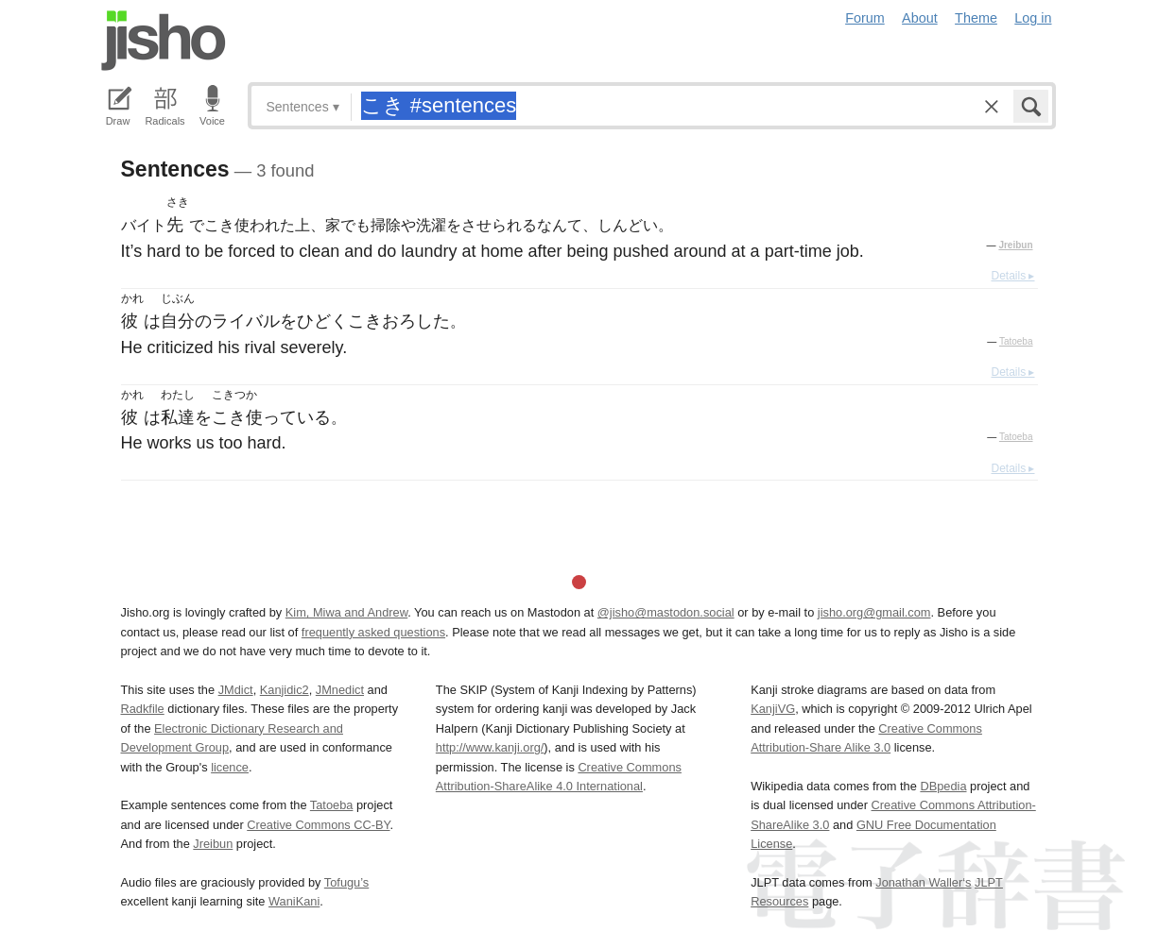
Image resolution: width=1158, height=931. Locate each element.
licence (230, 767)
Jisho (163, 40)
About (920, 17)
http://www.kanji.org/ (490, 747)
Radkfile (142, 709)
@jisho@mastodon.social (666, 612)
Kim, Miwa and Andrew (346, 612)
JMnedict (340, 690)
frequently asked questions (373, 632)
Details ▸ (1012, 275)
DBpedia (943, 786)
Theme (976, 17)
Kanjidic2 (284, 690)
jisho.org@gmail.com (874, 612)
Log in (1032, 17)
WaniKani (294, 901)
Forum (865, 17)
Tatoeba (1016, 341)
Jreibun (1015, 245)
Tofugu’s (346, 882)
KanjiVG (773, 709)
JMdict (235, 690)
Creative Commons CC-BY (318, 825)
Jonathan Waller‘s (923, 882)
